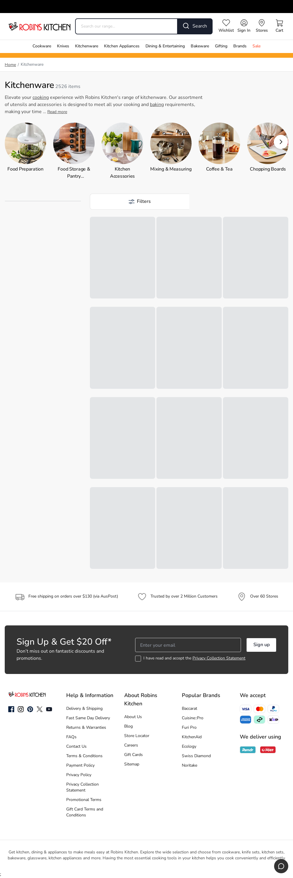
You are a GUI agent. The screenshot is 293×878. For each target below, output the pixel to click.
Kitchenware (86, 46)
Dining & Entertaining (165, 46)
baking (157, 104)
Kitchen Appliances (122, 46)
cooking (41, 97)
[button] (281, 142)
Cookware (42, 46)
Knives (63, 46)
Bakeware (200, 46)
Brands (240, 46)
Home (10, 65)
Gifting (221, 46)
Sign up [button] (261, 645)
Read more (57, 112)
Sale (256, 46)
